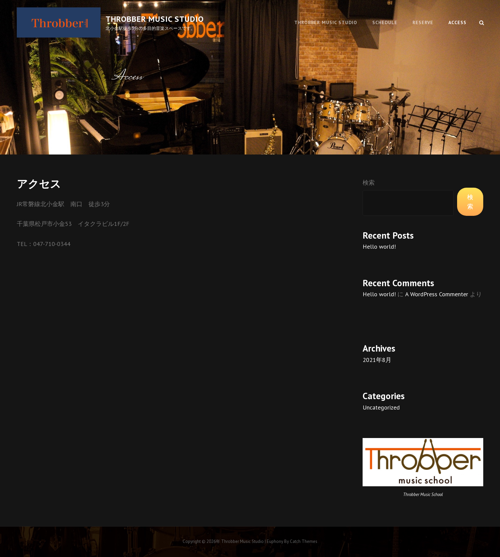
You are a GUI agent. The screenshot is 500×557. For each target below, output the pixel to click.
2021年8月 (377, 360)
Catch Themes (303, 541)
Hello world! (379, 246)
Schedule (384, 22)
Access (457, 22)
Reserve (423, 22)
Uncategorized (381, 407)
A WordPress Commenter (436, 294)
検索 (369, 182)
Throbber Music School (423, 494)
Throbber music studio (155, 19)
